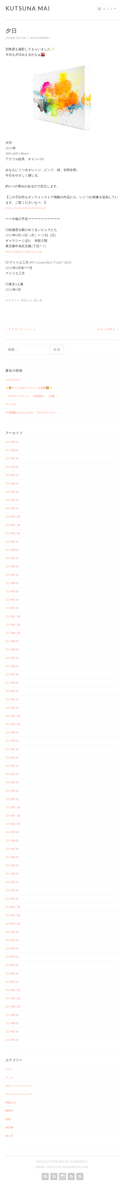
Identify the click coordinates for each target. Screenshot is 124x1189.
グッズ (9, 1077)
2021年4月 (12, 873)
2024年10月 (12, 533)
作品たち (26, 300)
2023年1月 (12, 707)
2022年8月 (12, 740)
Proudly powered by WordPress (62, 1161)
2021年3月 (12, 882)
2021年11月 (12, 815)
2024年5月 (12, 574)
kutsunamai (40, 38)
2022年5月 (12, 765)
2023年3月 (12, 691)
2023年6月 (12, 666)
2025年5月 (12, 475)
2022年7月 (12, 749)
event (8, 1069)
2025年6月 (12, 466)
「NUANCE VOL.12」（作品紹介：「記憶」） (32, 396)
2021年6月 (12, 857)
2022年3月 (12, 782)
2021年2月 (12, 890)
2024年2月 (12, 599)
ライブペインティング (18, 1094)
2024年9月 (12, 541)
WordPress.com (75, 1167)
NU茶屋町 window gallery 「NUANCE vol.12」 (31, 412)
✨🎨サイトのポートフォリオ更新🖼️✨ (28, 387)
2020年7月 (12, 932)
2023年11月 (12, 624)
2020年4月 (12, 956)
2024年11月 (12, 525)
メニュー (109, 8)
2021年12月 (12, 807)
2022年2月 (12, 790)
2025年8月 (12, 450)
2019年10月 (12, 1006)
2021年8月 (12, 840)
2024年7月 (12, 558)
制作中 (9, 1110)
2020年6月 (12, 940)
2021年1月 (12, 898)
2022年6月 (12, 757)
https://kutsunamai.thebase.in (25, 208)
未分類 (9, 1127)
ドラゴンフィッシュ (20, 329)
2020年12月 (12, 907)
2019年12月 (12, 990)
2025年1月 (12, 508)
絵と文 (38, 300)
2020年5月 (12, 948)
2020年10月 (12, 923)
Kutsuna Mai (27, 8)
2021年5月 (12, 865)
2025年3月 (12, 491)
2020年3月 (12, 965)
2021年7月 (12, 848)
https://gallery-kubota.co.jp (23, 251)
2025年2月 (12, 500)
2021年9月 (12, 832)
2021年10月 (12, 823)
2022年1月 (12, 799)
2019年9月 (12, 1015)
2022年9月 (12, 732)
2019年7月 (12, 1031)
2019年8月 (12, 1023)
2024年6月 (12, 566)
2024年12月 (12, 516)
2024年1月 (12, 608)
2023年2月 (12, 699)
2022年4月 (12, 774)
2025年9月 (12, 442)
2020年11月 (12, 915)
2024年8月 (12, 549)
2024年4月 (12, 583)
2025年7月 (12, 458)
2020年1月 (12, 981)
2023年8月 (12, 649)
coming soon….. (13, 379)
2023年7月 (12, 658)
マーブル (10, 404)
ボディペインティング (18, 1085)
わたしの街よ (108, 329)
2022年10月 (12, 724)
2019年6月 (12, 1039)
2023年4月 (12, 682)
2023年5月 (12, 674)
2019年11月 (12, 998)
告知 (8, 1119)
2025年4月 (12, 483)
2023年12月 (12, 616)
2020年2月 (12, 973)
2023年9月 (12, 641)
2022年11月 (12, 716)
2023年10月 (12, 633)
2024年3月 (12, 591)
